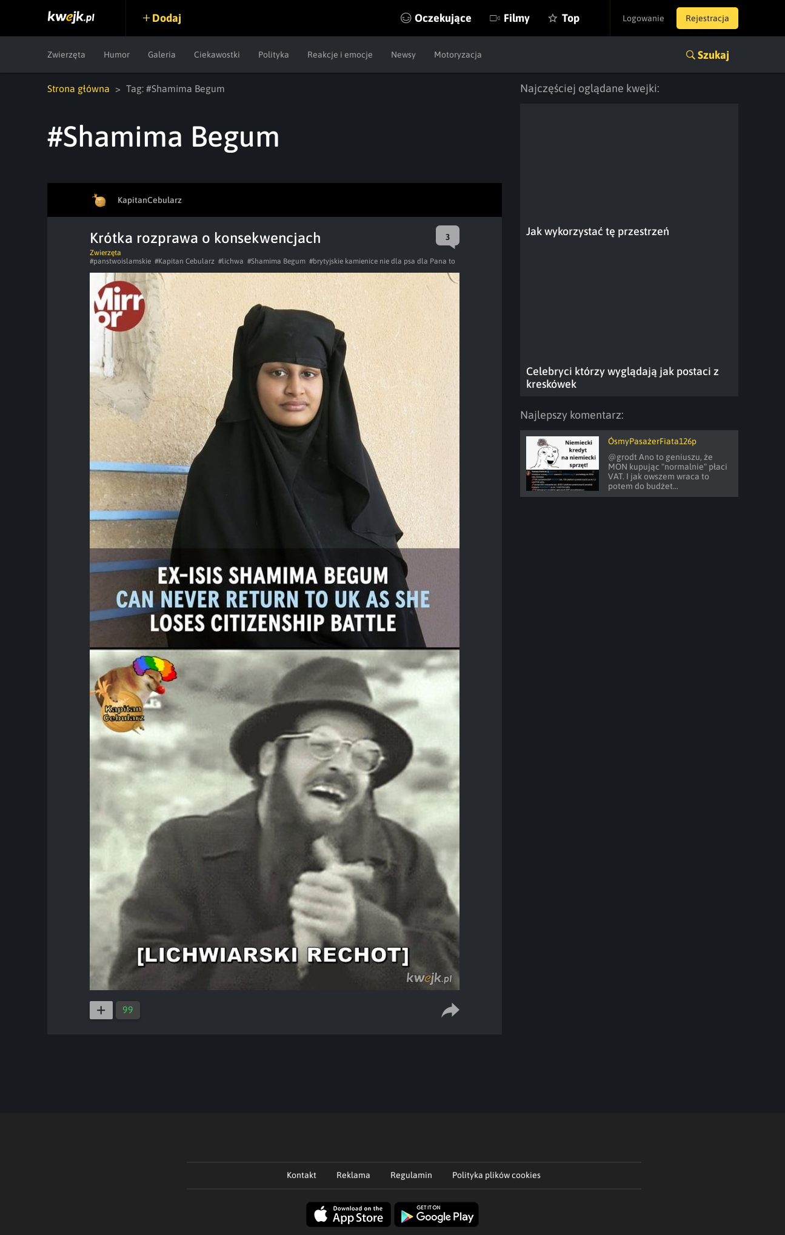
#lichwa (231, 261)
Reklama (353, 1175)
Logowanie (643, 18)
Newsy (403, 54)
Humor (117, 54)
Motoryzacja (458, 54)
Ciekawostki (217, 54)
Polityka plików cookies (496, 1175)
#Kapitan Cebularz (185, 261)
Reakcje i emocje (340, 54)
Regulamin (411, 1175)
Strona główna (78, 88)
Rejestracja (707, 18)
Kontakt (301, 1175)
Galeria (162, 54)
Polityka (273, 54)
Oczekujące (443, 18)
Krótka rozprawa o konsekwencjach (205, 238)
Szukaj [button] (713, 54)
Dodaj (166, 18)
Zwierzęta (66, 54)
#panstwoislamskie (120, 261)
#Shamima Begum (276, 261)
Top (571, 18)
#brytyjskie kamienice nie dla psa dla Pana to (382, 261)
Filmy (517, 18)
